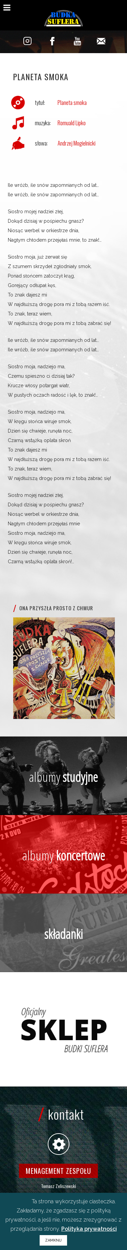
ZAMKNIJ (53, 1240)
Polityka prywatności (89, 1229)
